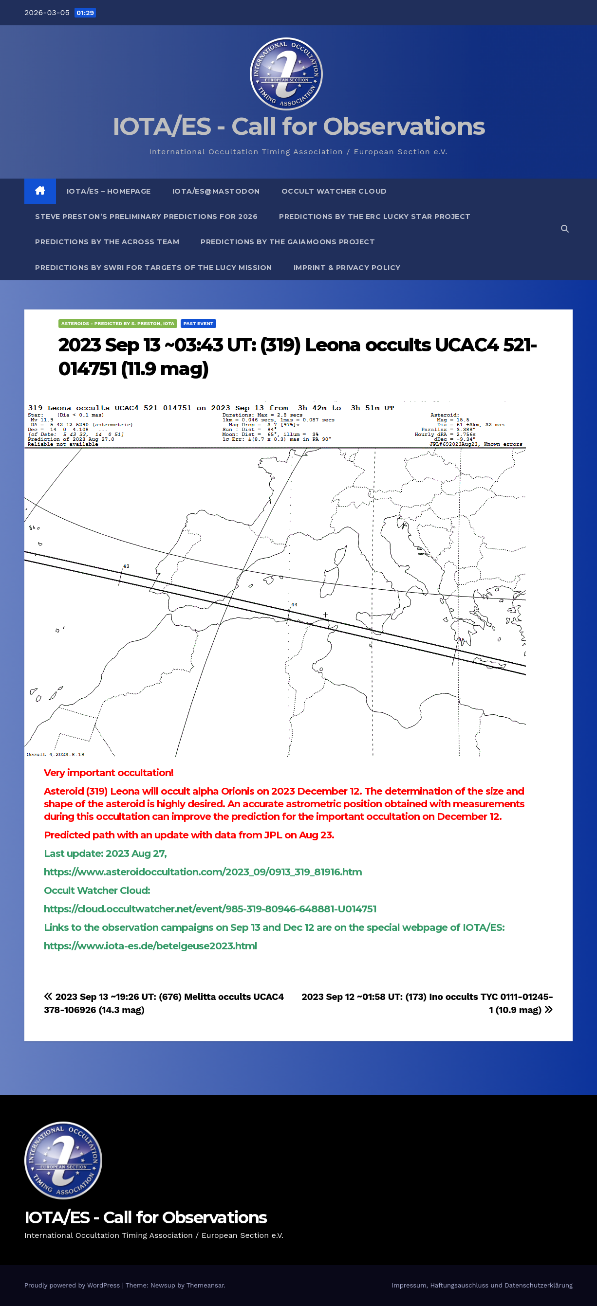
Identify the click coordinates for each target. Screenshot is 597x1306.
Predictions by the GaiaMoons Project (288, 241)
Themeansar (205, 1285)
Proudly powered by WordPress (73, 1285)
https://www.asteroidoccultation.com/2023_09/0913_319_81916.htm (203, 872)
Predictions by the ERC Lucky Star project (375, 216)
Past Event (199, 323)
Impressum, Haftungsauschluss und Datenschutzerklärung (482, 1285)
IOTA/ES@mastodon (216, 191)
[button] (565, 229)
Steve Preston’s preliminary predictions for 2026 (146, 216)
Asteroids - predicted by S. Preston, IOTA (117, 323)
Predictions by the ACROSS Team (107, 241)
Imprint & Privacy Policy (347, 267)
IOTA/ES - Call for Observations (298, 126)
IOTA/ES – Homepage (109, 191)
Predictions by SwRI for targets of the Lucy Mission (153, 267)
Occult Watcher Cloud (334, 191)
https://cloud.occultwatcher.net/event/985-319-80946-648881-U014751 (210, 909)
